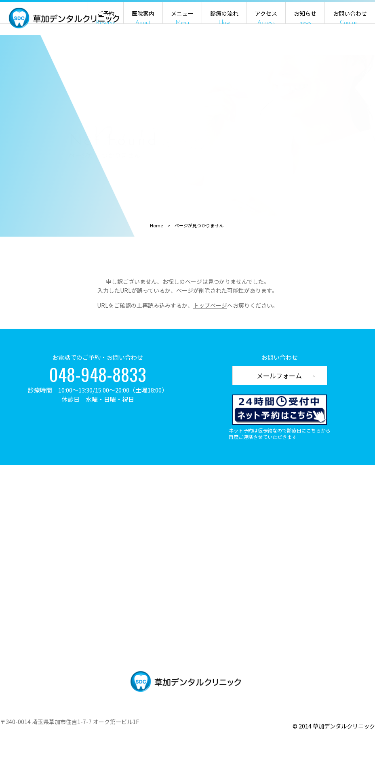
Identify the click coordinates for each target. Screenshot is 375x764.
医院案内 (143, 17)
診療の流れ (224, 17)
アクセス (266, 17)
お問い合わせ (350, 17)
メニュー (182, 17)
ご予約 (105, 17)
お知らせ (305, 17)
